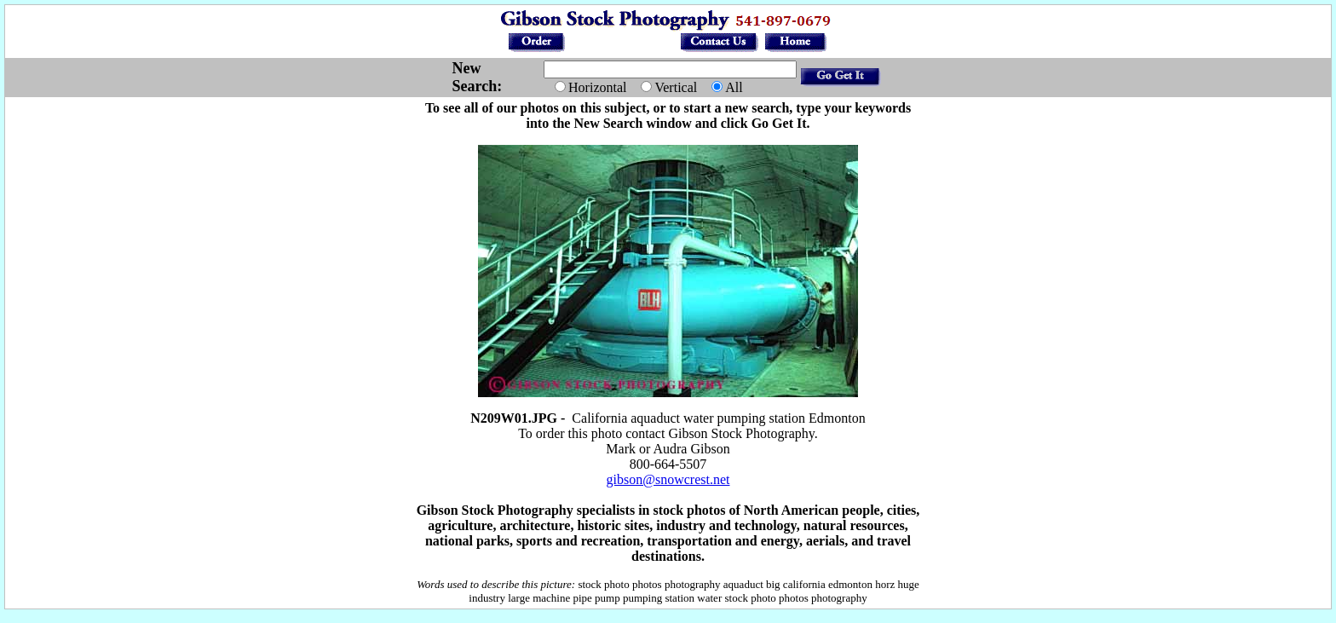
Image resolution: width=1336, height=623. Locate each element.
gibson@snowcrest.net (668, 479)
